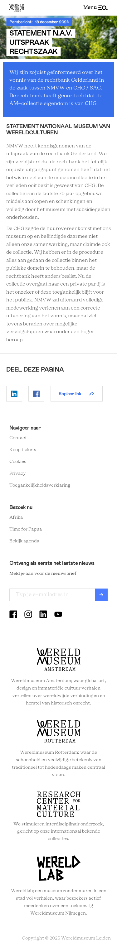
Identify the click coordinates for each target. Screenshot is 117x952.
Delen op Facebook (36, 393)
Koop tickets (22, 450)
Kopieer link (70, 394)
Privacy (17, 473)
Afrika (16, 517)
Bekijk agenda (24, 541)
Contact (18, 438)
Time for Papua (25, 529)
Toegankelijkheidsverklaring (40, 485)
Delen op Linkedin (14, 393)
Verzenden (101, 595)
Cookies (17, 461)
